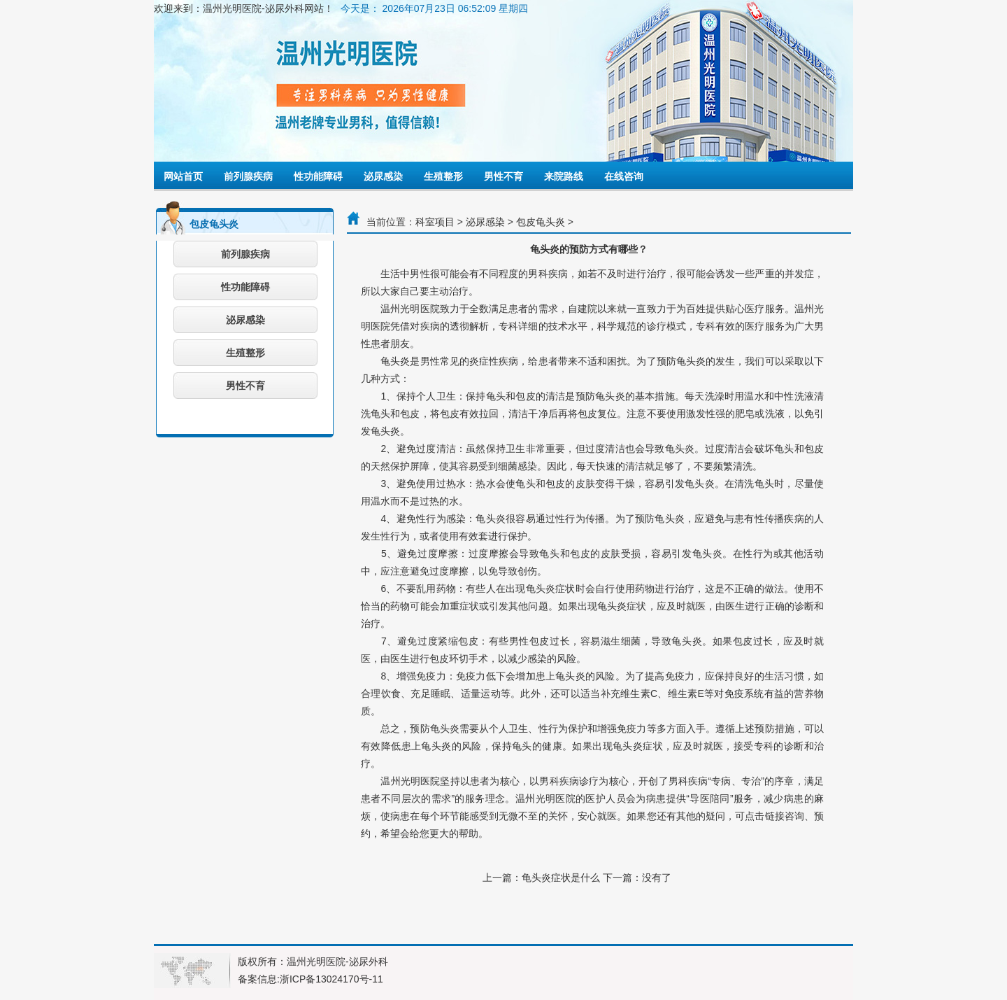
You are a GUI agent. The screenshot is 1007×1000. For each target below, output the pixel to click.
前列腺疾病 (248, 176)
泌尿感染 (383, 176)
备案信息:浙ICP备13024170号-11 (310, 979)
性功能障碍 (318, 176)
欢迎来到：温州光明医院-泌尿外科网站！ (244, 8)
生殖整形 (443, 176)
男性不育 (503, 176)
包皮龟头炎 (540, 221)
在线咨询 (623, 176)
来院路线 (563, 176)
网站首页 (183, 176)
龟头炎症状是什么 (561, 877)
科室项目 (435, 221)
